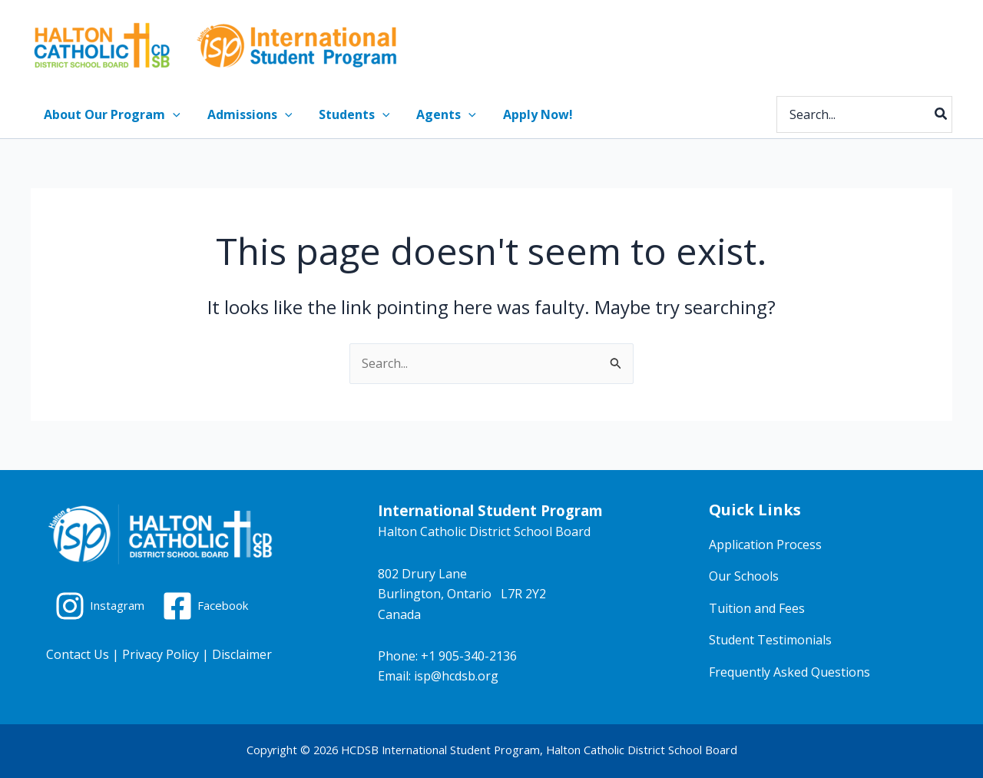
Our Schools (744, 576)
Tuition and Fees (757, 608)
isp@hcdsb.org (456, 675)
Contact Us (77, 654)
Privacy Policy (160, 654)
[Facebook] (213, 606)
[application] (172, 114)
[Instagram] (102, 606)
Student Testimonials (770, 639)
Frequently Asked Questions (789, 672)
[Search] (942, 114)
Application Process (765, 544)
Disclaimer (242, 654)
